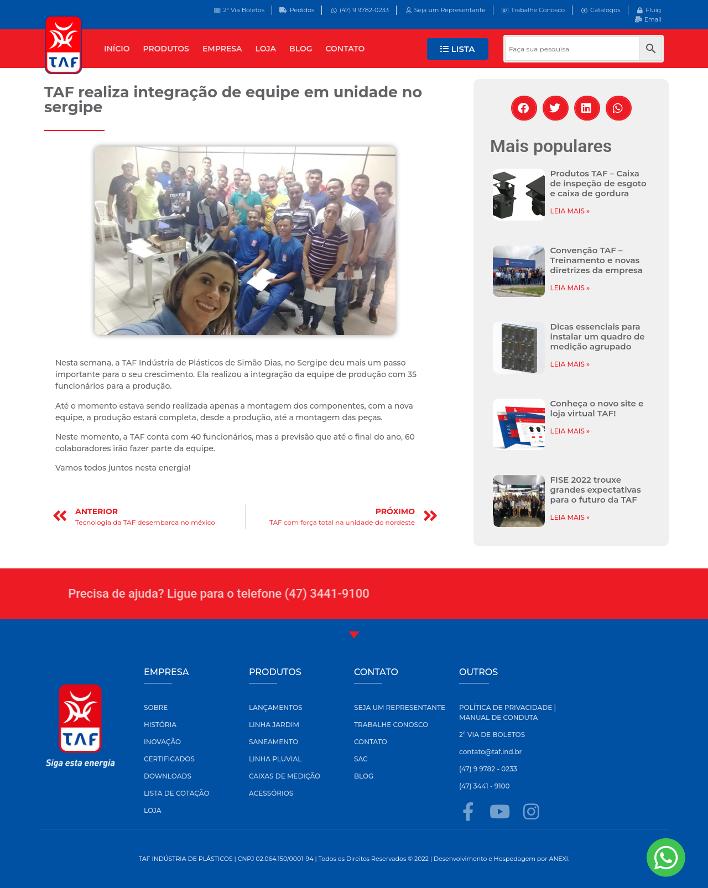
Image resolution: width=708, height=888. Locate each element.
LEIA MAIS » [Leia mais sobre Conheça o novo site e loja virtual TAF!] (570, 431)
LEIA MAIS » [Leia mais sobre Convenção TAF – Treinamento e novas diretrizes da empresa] (570, 288)
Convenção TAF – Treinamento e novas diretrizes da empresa (596, 260)
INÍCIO (117, 49)
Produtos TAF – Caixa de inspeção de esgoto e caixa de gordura (598, 183)
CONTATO (345, 49)
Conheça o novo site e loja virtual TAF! (597, 408)
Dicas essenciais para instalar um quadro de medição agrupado (597, 336)
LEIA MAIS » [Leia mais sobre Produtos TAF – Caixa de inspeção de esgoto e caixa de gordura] (570, 211)
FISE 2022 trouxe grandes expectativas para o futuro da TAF (595, 489)
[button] (524, 108)
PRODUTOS (166, 49)
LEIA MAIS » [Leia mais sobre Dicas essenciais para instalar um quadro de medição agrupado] (570, 364)
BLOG (300, 49)
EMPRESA (222, 49)
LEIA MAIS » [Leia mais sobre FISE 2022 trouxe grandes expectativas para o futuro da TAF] (570, 517)
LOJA (266, 49)
